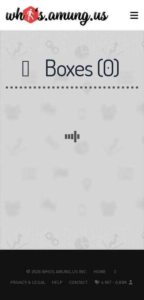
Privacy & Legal (27, 282)
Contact (78, 282)
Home (100, 272)
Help (57, 282)
